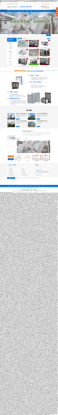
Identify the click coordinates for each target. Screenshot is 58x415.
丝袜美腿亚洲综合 (33, 386)
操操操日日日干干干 (6, 383)
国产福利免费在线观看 (25, 315)
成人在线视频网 (22, 230)
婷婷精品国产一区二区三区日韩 (9, 353)
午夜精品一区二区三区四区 (8, 222)
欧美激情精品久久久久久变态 (43, 358)
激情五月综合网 (14, 376)
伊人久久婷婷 (53, 244)
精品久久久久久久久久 (46, 204)
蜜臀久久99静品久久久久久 (35, 287)
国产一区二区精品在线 (6, 265)
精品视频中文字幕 (37, 371)
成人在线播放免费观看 (18, 364)
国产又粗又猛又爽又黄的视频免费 (31, 281)
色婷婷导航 (23, 295)
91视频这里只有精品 (20, 347)
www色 (10, 283)
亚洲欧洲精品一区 (47, 359)
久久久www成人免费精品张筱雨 (21, 207)
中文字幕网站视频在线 (5, 217)
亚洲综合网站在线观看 (44, 221)
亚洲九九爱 (24, 300)
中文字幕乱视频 (33, 215)
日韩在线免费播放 (12, 194)
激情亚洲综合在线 (51, 292)
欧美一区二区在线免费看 (14, 242)
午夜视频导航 (4, 275)
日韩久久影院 (44, 280)
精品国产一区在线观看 (36, 302)
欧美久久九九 (14, 351)
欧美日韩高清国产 (14, 252)
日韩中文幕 (39, 250)
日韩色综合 (24, 247)
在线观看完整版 (47, 362)
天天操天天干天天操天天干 (45, 318)
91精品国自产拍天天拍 (19, 363)
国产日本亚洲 (32, 342)
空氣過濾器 (12, 35)
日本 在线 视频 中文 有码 (16, 284)
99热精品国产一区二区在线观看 (48, 284)
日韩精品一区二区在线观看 (7, 386)
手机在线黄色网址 (46, 354)
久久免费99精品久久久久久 (44, 238)
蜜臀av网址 (55, 356)
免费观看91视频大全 (20, 291)
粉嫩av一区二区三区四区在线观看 (12, 230)
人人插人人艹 (38, 220)
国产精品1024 (52, 374)
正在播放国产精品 (25, 330)
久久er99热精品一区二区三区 (10, 286)
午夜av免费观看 (18, 235)
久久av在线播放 (5, 193)
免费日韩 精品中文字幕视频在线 (12, 314)
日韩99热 (42, 329)
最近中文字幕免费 (45, 306)
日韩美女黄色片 (30, 264)
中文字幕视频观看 (52, 241)
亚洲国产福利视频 (56, 234)
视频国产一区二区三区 (20, 248)
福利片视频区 (6, 225)
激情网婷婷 (17, 206)
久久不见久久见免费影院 (32, 331)
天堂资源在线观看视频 (40, 334)
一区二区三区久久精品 (46, 301)
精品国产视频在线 (49, 275)
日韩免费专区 (54, 356)
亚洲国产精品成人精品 (54, 336)
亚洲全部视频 (30, 387)
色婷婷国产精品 (23, 242)
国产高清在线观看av (51, 204)
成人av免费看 (53, 385)
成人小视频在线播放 (7, 386)
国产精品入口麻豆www (47, 248)
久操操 (42, 305)
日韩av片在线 (32, 259)
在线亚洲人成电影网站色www (35, 372)
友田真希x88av (15, 199)
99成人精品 (16, 311)
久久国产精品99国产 (29, 195)
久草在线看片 (39, 273)
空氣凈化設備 (15, 35)
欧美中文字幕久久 (56, 301)
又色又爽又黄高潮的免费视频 (7, 372)
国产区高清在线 (31, 216)
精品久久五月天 (47, 264)
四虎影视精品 (50, 272)
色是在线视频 (49, 305)
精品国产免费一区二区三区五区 (9, 356)
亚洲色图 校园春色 (17, 208)
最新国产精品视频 (2, 330)
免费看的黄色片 (32, 202)
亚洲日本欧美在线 (38, 285)
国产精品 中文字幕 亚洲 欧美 (12, 330)
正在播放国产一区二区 (42, 202)
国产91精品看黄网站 (54, 226)
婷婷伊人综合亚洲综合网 (17, 350)
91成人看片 (16, 366)
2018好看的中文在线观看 (50, 227)
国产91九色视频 (42, 262)
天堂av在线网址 (52, 240)
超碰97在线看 (32, 283)
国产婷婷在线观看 (49, 312)
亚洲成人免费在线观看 (50, 364)
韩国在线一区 (49, 293)
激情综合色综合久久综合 (6, 198)
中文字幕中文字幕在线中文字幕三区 (20, 275)
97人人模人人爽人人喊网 (49, 228)
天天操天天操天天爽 (24, 198)
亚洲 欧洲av (27, 385)
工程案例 (22, 10)
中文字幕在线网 (29, 217)
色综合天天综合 (25, 311)
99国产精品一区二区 (42, 274)
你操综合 (19, 385)
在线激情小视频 (35, 358)
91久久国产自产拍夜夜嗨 (24, 380)
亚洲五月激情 (17, 230)
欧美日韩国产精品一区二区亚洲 (41, 380)
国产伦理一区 (18, 299)
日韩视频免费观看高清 (2, 200)
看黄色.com (39, 261)
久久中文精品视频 (46, 388)
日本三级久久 (56, 251)
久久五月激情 (47, 292)
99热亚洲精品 (8, 239)
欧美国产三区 (41, 198)
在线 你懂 (50, 236)
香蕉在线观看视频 (12, 318)
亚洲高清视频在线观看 (37, 202)
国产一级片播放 (46, 304)
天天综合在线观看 (38, 216)
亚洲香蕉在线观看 (4, 318)
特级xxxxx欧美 (55, 386)
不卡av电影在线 (9, 219)
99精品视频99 (2, 377)
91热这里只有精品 (26, 252)
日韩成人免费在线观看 (23, 267)
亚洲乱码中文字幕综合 (5, 280)
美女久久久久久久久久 (43, 219)
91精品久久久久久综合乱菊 (37, 271)
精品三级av (3, 294)
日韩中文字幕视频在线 (48, 252)
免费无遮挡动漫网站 (40, 319)
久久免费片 (21, 247)
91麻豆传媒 (42, 248)
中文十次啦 (6, 268)
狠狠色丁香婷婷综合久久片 (38, 264)
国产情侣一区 (39, 330)
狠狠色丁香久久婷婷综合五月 (25, 290)
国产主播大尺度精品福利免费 (4, 370)
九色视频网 (54, 283)
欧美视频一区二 (49, 207)
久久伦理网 (55, 277)
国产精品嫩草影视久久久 (6, 269)
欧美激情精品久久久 (11, 303)
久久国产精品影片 (55, 370)
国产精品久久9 (13, 259)
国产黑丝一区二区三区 (10, 352)
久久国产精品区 (29, 211)
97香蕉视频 (49, 220)
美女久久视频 (44, 241)
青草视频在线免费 (28, 326)
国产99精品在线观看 (50, 304)
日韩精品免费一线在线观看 (49, 317)
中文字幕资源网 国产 (38, 279)
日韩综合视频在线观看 (8, 250)
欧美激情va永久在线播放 (4, 232)
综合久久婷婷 (31, 348)
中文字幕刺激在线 (30, 294)
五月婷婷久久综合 (20, 333)
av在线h (56, 325)
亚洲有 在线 (19, 250)
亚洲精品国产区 (47, 235)
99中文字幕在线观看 (47, 246)
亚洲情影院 (50, 388)
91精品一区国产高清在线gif (30, 363)
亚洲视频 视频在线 (50, 244)
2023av (15, 373)
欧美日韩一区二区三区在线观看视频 (33, 205)
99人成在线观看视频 (34, 260)
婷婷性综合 (24, 212)
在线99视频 (48, 239)
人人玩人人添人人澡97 (11, 301)
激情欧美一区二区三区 (44, 244)
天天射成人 (19, 339)
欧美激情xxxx (48, 198)
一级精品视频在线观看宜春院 (7, 385)
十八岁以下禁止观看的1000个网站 (10, 224)
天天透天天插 (29, 198)
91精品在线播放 (29, 271)
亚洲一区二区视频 (31, 385)
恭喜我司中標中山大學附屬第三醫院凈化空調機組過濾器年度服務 (21, 113)
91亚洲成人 (22, 382)
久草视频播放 (16, 356)
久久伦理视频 (37, 335)
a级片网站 (46, 200)
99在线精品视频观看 (49, 249)
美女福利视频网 (31, 229)
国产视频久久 (50, 201)
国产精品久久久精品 (48, 331)
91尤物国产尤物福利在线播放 (37, 259)
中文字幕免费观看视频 (15, 205)
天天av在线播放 (17, 387)
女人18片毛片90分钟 (38, 362)
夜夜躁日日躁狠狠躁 (3, 219)
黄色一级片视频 (6, 302)
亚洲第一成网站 (52, 372)
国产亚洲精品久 (11, 325)
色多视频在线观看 (42, 326)
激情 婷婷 (39, 267)
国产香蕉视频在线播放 (28, 262)
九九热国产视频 (22, 228)
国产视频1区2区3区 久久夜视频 (25, 279)
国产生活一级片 (5, 236)
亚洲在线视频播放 (17, 321)
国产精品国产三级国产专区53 (10, 354)
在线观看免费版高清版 (7, 234)
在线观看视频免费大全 (36, 361)
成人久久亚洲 (10, 361)
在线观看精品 (10, 251)
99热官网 (12, 351)
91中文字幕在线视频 (52, 350)
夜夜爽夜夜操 (17, 325)
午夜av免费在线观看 (12, 219)
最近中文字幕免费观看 (26, 358)
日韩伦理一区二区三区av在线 (17, 355)
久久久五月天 (24, 371)
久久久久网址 (50, 245)
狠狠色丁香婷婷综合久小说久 (36, 263)
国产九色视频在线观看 (43, 206)
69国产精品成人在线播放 (10, 279)
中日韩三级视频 (55, 309)
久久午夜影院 (38, 349)
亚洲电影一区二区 (22, 349)
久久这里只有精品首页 (7, 317)
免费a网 (6, 291)
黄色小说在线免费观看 (46, 231)
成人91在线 (28, 320)
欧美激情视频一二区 (3, 331)
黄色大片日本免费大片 (17, 306)
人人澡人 (2, 349)
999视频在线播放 (45, 267)
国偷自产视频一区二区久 (24, 271)
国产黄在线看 (52, 331)
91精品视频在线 (8, 331)
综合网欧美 (36, 293)
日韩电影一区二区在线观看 (54, 259)
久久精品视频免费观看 (31, 373)
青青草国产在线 (16, 205)
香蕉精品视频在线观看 (18, 262)
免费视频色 (34, 370)
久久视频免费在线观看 (12, 366)
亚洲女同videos (22, 368)
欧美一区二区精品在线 (53, 225)
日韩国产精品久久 (9, 385)
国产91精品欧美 (18, 328)
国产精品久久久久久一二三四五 (34, 268)
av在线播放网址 (2, 272)
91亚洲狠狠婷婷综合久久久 (13, 313)
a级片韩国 (10, 316)
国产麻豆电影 (7, 320)
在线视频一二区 (27, 276)
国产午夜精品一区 (46, 197)
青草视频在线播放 (31, 346)
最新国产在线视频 (31, 276)
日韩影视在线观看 (33, 250)
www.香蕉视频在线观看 (38, 236)
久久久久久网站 (27, 207)
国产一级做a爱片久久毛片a (22, 370)
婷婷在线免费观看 (23, 235)
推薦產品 (20, 38)
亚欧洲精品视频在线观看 (36, 233)
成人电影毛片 (11, 228)
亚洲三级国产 (2, 340)
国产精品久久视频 (22, 386)
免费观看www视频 (32, 213)
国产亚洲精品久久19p (2, 258)
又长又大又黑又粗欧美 (21, 304)
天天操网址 (15, 286)
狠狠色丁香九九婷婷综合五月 (30, 257)
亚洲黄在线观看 (39, 371)
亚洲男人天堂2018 (18, 358)
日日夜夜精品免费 (38, 208)
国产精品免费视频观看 (8, 388)
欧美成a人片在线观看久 (37, 307)
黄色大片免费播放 (34, 359)
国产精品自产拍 (4, 380)
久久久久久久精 (40, 229)
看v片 (57, 348)
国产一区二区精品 (34, 355)
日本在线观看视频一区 (9, 218)
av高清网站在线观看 (38, 341)
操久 (11, 372)
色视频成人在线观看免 (11, 246)
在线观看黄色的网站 (28, 274)
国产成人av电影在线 (47, 250)
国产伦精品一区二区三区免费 (19, 325)
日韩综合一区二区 (31, 285)
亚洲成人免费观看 (48, 372)
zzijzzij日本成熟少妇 (42, 209)
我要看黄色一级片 (56, 206)
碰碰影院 (53, 200)
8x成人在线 (12, 334)
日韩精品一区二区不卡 (27, 218)
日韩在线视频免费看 (52, 371)
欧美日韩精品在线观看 (17, 338)
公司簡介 (14, 10)
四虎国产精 (47, 373)
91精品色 (32, 262)
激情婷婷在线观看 (35, 225)
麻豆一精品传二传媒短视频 (26, 325)
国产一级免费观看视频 (14, 231)
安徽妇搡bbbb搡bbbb (27, 295)
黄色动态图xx (53, 384)
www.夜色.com (32, 344)
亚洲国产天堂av (6, 332)
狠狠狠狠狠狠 (26, 327)
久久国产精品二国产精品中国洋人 (51, 316)
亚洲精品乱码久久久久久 (55, 245)
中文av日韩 (29, 283)
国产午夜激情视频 (9, 275)
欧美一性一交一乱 (52, 341)
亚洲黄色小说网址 (16, 303)
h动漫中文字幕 (45, 371)
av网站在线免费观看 (41, 287)
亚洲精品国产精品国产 (3, 196)
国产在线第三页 (4, 211)
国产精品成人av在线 (28, 344)
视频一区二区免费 (27, 255)
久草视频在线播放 (22, 297)
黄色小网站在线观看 (3, 315)
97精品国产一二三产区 (10, 256)
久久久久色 (28, 319)
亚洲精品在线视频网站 (48, 380)
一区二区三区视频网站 (26, 279)
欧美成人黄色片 (24, 266)
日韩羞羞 (9, 387)
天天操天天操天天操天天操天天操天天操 (36, 195)
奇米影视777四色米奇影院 (51, 352)
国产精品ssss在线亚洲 (35, 229)
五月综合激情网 (32, 249)
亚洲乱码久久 (23, 213)
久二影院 (52, 277)
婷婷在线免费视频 (46, 343)
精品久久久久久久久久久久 (48, 295)
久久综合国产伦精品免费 (15, 340)
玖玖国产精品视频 (42, 208)
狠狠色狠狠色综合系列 (52, 386)
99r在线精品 (30, 203)
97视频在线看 (3, 316)
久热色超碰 (5, 209)
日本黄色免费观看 (12, 298)
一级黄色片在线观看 (42, 379)
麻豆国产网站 (33, 236)
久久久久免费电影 (44, 375)
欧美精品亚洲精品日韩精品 (31, 327)
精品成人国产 (31, 254)
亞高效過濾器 (11, 48)
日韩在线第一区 (12, 317)
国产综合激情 (52, 338)
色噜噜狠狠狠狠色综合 (2, 237)
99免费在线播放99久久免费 (3, 347)
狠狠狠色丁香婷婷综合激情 (14, 382)
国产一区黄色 (30, 223)
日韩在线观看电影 (6, 350)
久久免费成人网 (37, 360)
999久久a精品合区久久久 (11, 217)
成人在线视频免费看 (9, 384)
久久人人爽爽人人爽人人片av (46, 299)
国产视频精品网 (54, 333)
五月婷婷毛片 (29, 199)
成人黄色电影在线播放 (37, 341)
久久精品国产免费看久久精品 (45, 308)
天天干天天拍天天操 (40, 364)
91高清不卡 (26, 283)
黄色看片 (18, 223)
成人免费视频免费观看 (42, 373)
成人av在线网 (3, 228)
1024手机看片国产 (32, 334)
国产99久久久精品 (18, 368)
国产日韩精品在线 (51, 212)
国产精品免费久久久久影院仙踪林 (28, 209)
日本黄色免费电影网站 (13, 214)
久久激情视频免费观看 (25, 356)
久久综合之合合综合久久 (4, 279)
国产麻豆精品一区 (40, 298)
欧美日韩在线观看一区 (36, 303)
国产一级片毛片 (56, 377)
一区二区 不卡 (47, 335)
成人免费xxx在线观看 (33, 208)
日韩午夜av (34, 308)
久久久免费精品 (22, 273)
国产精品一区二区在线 (48, 196)
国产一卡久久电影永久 (20, 239)
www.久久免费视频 (51, 301)
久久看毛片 (27, 247)
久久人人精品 (28, 352)
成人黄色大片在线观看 (9, 358)
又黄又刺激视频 (51, 247)
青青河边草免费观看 (26, 224)
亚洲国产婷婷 (19, 380)
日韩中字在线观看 (54, 216)
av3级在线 (25, 275)
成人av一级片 (35, 355)
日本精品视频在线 (41, 239)
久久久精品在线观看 (41, 256)
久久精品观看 (15, 271)
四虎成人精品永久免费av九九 (26, 210)
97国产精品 (44, 268)
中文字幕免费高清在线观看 (54, 327)
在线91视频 (27, 300)
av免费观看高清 (42, 211)
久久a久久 (15, 234)
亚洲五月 (48, 371)
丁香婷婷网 (1, 285)
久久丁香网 (27, 324)
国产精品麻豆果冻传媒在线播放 (6, 204)
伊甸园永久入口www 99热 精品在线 (50, 224)
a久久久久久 (35, 227)
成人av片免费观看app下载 (54, 281)
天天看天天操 (20, 344)
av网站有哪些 (20, 359)
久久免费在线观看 (51, 282)
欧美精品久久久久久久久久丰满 (35, 256)
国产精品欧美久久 (30, 336)
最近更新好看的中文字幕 (20, 196)
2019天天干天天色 (11, 225)
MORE (48, 38)
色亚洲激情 (41, 313)
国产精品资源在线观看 (10, 299)
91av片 (55, 224)
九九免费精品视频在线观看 (31, 219)
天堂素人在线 (11, 346)
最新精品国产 (30, 365)
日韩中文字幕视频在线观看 (45, 310)
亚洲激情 (23, 244)
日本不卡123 (5, 221)
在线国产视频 (45, 333)
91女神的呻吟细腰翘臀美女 (8, 333)
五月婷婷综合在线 (50, 378)
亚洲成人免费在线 (35, 223)
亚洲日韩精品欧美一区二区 (52, 194)
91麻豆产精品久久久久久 (40, 204)
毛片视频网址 (36, 317)
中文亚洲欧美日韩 (23, 222)
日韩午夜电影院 (40, 296)
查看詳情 (18, 126)
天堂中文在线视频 (18, 204)
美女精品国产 (7, 366)
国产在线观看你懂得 (20, 201)
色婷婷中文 (14, 241)
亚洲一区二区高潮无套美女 (11, 280)
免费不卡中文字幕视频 (18, 229)
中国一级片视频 (42, 343)
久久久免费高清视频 (41, 281)
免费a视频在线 (22, 277)
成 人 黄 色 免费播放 (14, 236)
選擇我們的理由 (20, 71)
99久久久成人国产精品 (24, 197)
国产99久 (15, 195)
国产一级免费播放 (6, 314)
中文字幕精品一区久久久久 (11, 220)
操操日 (30, 236)
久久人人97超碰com (25, 264)
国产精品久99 (53, 242)
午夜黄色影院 (46, 201)
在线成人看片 (28, 325)
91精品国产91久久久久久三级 (36, 379)
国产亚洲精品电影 (42, 271)
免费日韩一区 (38, 384)
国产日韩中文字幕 (5, 248)
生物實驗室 (11, 65)
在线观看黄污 (26, 294)
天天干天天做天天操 (29, 299)
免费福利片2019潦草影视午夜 (38, 279)
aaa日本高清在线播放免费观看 (46, 313)
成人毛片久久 (36, 330)
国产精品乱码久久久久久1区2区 (39, 377)
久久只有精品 (45, 280)
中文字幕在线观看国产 (38, 220)
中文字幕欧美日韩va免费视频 (19, 371)
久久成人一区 (7, 355)
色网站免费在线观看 (46, 256)
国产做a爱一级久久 (6, 327)
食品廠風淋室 (23, 168)
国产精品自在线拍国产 (24, 293)
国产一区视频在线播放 (9, 236)
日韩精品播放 (19, 342)
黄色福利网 (27, 243)
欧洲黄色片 (10, 341)
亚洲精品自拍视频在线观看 (20, 298)
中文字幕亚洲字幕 (11, 289)
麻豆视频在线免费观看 (44, 291)
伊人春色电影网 (30, 337)
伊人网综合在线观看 (19, 198)
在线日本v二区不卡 (39, 227)
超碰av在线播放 (21, 288)
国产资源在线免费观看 (34, 332)
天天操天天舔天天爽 (36, 205)
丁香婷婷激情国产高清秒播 (10, 282)
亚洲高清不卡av (8, 211)
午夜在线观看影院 (9, 240)
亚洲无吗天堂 (43, 223)
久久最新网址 (3, 312)
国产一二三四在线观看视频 (34, 296)
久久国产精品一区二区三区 (38, 215)
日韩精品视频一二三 (51, 203)
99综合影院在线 (17, 287)
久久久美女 (13, 283)
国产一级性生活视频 (46, 254)
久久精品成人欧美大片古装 (34, 273)
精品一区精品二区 (18, 309)
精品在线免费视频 (50, 287)
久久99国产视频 (7, 257)
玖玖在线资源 (35, 343)
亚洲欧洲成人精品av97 (5, 309)
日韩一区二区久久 (18, 277)
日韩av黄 (41, 368)
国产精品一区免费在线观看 (41, 264)
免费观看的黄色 (39, 282)
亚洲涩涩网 (23, 386)
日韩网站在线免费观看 (22, 369)
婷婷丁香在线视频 (40, 336)
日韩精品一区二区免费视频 (18, 295)
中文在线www (1, 270)
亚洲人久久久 (30, 384)
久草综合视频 (47, 257)
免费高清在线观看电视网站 (33, 204)
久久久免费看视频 (32, 266)
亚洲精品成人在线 (55, 360)
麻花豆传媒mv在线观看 (21, 220)
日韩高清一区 (38, 198)
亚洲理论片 (21, 282)
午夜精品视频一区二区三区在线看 (8, 213)
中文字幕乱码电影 (7, 253)
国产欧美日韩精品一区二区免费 (38, 338)
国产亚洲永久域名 (37, 354)
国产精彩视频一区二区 (7, 297)
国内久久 (40, 246)
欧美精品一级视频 (43, 340)
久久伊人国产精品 (52, 311)
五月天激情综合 (48, 351)
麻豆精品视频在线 (26, 285)
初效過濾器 (11, 44)
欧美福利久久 (35, 350)
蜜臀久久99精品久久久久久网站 (43, 370)
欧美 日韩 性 (53, 318)
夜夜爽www (24, 324)
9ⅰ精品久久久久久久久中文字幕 (41, 317)
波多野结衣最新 (35, 282)
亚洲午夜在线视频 (7, 301)
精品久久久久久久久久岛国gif (12, 371)
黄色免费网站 (11, 223)
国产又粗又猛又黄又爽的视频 (50, 269)
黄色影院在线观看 (6, 323)
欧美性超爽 (7, 316)
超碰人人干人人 (32, 316)
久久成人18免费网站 (19, 225)
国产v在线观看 (22, 343)
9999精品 (37, 295)
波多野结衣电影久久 (17, 280)
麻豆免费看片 (45, 316)
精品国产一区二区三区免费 (25, 249)
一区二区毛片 (42, 277)
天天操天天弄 (13, 287)
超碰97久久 (10, 243)
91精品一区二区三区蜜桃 (45, 300)
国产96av (50, 296)
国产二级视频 (3, 367)
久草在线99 (28, 334)
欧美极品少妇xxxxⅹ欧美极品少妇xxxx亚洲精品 (35, 258)
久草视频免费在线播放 (13, 297)
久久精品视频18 (30, 356)
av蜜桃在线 (28, 272)
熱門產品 (24, 38)
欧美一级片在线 (43, 246)
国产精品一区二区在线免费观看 (52, 344)
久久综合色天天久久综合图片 (26, 202)
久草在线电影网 (29, 383)
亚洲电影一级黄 (3, 291)
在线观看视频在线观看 (28, 335)
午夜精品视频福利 (21, 325)
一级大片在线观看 (35, 364)
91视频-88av (42, 341)
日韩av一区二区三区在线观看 (3, 385)
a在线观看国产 (44, 279)
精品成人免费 (39, 340)
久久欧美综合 (44, 229)
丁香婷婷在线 (44, 324)
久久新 (41, 308)
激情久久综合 (6, 294)
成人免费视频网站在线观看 (23, 214)
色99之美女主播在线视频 (6, 194)
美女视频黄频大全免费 (6, 252)
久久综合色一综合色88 (16, 289)
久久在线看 (30, 290)
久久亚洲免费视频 (17, 318)
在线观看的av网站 (53, 199)
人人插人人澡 (5, 229)
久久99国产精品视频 (21, 301)
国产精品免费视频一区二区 (45, 328)
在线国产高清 (53, 296)
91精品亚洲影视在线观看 (49, 324)
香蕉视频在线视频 (4, 340)
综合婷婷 (40, 325)
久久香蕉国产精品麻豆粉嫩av (48, 379)
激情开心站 (46, 332)
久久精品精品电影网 (20, 251)
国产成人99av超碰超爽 (54, 204)
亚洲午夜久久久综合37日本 (31, 220)
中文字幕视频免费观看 (24, 366)
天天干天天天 (41, 294)
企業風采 (31, 10)
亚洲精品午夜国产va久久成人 (25, 229)
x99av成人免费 (27, 227)
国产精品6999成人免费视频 (47, 222)
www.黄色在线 (20, 336)
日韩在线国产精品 (35, 306)
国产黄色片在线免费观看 (37, 262)
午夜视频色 (41, 245)
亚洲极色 (21, 234)
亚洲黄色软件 (12, 244)
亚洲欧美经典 (12, 333)
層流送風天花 (11, 58)
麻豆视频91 (38, 214)
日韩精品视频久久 (19, 256)
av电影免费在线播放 (49, 255)
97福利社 (32, 375)
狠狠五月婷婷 (6, 287)
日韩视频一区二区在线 (9, 339)
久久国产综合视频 (42, 381)
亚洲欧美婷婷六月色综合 (38, 249)
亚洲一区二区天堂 (39, 369)
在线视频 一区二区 (9, 259)
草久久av (16, 298)
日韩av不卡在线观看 (37, 235)
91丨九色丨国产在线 (18, 292)
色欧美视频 (23, 265)
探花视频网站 (1, 208)
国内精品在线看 (19, 236)
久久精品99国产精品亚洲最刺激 (24, 374)
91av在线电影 (25, 251)
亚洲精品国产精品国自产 (23, 260)
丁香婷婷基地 (55, 381)
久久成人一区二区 (40, 268)
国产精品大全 (23, 385)
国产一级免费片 (44, 309)
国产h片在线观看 (3, 235)
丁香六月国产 (53, 236)
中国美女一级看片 (41, 344)
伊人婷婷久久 (11, 305)
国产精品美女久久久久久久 (38, 203)
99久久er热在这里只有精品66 (21, 276)
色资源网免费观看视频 (49, 323)
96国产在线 (5, 339)
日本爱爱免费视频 (52, 266)
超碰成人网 (44, 294)
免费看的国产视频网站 (46, 377)
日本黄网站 (50, 210)
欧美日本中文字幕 (43, 252)
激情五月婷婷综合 (27, 254)
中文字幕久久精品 (50, 200)
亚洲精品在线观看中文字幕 (32, 362)
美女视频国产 (21, 221)
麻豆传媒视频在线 (50, 332)
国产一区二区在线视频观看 (7, 382)
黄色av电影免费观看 (13, 250)
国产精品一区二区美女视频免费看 (26, 268)
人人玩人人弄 (19, 263)
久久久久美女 (41, 321)
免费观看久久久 (50, 337)
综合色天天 (26, 340)
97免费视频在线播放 (21, 310)
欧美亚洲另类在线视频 (27, 244)
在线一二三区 (43, 228)
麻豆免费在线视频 (40, 201)
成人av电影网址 (7, 325)
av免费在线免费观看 (37, 327)
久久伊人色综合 (18, 330)
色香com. (16, 272)
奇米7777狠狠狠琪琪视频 (48, 202)
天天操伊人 (37, 230)
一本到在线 (3, 224)
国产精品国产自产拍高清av (10, 209)
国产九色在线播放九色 (6, 249)
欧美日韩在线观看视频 (6, 370)
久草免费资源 (28, 251)
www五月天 (2, 277)
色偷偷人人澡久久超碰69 (26, 371)
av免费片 (42, 267)
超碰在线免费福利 (34, 197)
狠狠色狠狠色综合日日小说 (47, 219)
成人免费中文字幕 (10, 210)
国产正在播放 (9, 379)
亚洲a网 (28, 304)
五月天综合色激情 (45, 205)
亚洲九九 (42, 204)
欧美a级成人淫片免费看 (28, 232)
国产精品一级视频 (12, 273)
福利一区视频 (40, 205)
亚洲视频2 (52, 268)
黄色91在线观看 (7, 274)
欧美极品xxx (42, 295)
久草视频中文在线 (29, 261)
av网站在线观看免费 (44, 370)
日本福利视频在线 (37, 345)
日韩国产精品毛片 (18, 297)
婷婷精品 (25, 278)
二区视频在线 (32, 234)
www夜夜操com (6, 289)
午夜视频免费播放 (39, 292)
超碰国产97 (55, 297)
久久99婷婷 (29, 294)
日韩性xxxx (18, 214)
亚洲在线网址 (25, 325)
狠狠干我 (47, 203)
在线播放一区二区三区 (35, 336)
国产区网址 (39, 221)
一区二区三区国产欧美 (10, 205)
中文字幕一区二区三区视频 (46, 217)
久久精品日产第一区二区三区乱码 (34, 298)
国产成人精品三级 (55, 319)
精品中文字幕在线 (35, 376)
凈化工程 (17, 35)
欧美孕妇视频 (1, 242)
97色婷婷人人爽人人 (9, 262)
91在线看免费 (33, 261)
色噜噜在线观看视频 (10, 332)
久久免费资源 (7, 246)
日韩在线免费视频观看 (54, 370)
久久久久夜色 (31, 376)
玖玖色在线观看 (27, 350)
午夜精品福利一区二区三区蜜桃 (15, 381)
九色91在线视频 (31, 309)
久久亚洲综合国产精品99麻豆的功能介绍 (50, 311)
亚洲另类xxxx (9, 193)
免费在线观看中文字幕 (15, 251)
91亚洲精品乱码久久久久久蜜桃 (44, 325)
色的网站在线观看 (31, 243)
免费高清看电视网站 (38, 212)
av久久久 (1, 380)
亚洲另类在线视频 (50, 384)
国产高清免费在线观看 (49, 322)
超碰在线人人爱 (16, 320)
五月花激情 (10, 265)
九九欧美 (1, 286)
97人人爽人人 (53, 252)
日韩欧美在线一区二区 (6, 375)
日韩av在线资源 (25, 320)
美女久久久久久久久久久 (55, 323)
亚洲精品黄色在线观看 (15, 265)
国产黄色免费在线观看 (55, 317)
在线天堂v (52, 198)
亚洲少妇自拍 (37, 281)
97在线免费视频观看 (29, 231)
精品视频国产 (10, 238)
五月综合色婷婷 (49, 297)
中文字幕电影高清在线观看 (25, 225)
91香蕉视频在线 (20, 197)
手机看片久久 (16, 336)
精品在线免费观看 (27, 376)
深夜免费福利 (38, 343)
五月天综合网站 (41, 302)
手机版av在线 (28, 385)
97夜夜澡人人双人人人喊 (47, 341)
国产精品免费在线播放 (24, 319)
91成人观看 (4, 320)
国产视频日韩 (49, 336)
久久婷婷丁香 (45, 361)
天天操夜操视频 (42, 276)
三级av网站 (30, 287)
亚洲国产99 (14, 282)
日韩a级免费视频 (16, 296)
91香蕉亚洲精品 (22, 348)
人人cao (35, 212)
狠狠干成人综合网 (36, 244)
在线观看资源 (24, 201)
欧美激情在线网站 (51, 290)
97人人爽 (35, 353)
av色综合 (45, 225)
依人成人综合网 (35, 214)
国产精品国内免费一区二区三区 (45, 366)
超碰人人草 (54, 379)
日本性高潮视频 (36, 325)
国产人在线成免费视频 (31, 309)
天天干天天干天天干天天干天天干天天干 (12, 248)
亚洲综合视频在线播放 (53, 195)
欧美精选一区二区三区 (54, 237)
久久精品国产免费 (6, 208)
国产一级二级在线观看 (13, 212)
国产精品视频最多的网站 (6, 304)
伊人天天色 (34, 341)
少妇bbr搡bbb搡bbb (18, 362)
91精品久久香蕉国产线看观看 (54, 353)
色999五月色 (9, 229)
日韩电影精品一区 (24, 272)
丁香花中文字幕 (27, 377)
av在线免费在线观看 (44, 266)
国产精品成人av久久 (43, 235)
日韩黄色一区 (10, 294)
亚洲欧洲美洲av (10, 237)
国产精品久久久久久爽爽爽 (40, 207)
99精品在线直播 (29, 342)
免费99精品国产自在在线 (40, 355)
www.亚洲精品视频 (6, 293)
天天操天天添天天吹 (13, 200)
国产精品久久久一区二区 (17, 307)
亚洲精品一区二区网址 (3, 282)
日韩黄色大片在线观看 (24, 351)
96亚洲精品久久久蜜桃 (14, 250)
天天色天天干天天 (3, 246)
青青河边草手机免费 (21, 329)
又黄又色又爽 (54, 247)
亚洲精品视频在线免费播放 (35, 356)
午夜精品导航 (18, 260)
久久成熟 (43, 338)
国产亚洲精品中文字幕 (5, 250)
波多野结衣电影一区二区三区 (16, 372)
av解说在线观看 (28, 222)
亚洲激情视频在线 (19, 265)
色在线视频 (2, 295)
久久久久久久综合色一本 (52, 264)
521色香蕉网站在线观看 (20, 371)
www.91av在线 (14, 345)
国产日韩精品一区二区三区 (26, 307)
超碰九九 (30, 205)
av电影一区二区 (13, 364)
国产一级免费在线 (23, 346)
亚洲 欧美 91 (21, 203)
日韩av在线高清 (34, 224)
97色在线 (23, 327)
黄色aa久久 (40, 371)
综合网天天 (10, 381)
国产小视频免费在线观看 (9, 309)
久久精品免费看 (20, 356)
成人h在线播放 (43, 264)
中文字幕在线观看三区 (25, 196)
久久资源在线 (8, 351)
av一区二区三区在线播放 (19, 264)
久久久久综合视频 (26, 301)
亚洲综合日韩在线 (14, 292)
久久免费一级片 (17, 322)
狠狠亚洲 (19, 357)
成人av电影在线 (39, 206)
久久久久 (52, 219)
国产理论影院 (43, 376)
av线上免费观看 (31, 227)
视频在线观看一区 (46, 220)
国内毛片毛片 (22, 312)
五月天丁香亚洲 (19, 199)
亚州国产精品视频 (21, 378)
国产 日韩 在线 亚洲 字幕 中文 (13, 234)
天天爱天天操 (13, 358)
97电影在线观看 (19, 388)
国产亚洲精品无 (25, 234)
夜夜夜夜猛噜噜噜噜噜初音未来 (51, 303)
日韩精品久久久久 (33, 232)
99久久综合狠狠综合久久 (45, 352)
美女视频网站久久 (50, 276)
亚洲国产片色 (16, 370)
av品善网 (21, 266)
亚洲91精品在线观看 (35, 267)
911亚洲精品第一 (47, 264)
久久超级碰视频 (28, 249)
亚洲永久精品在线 (7, 360)
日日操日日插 (43, 258)
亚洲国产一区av (15, 225)
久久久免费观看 (25, 311)
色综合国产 (18, 269)
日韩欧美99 (51, 231)
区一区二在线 (43, 369)
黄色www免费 (3, 250)
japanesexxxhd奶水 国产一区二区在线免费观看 (14, 343)
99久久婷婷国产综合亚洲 (7, 272)
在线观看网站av (43, 194)
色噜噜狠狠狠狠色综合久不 (52, 328)
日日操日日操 (53, 388)
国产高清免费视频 (18, 365)
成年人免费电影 (46, 277)
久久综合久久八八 (4, 324)
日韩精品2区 (17, 288)
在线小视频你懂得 (53, 250)
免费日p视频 (54, 309)
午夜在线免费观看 (43, 285)
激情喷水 (18, 310)
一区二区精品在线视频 (52, 371)
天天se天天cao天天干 (45, 347)
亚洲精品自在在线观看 (23, 323)
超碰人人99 (38, 209)
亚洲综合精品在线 (20, 204)
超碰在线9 (7, 205)
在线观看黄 (13, 208)
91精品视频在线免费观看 (16, 353)
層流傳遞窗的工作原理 (11, 175)
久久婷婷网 (25, 304)
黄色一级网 (38, 310)
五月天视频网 (1, 209)
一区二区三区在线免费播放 (50, 339)
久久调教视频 (5, 231)
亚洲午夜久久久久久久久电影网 (53, 335)
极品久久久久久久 (21, 289)
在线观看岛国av (32, 351)
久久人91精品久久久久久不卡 (3, 201)
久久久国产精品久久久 (22, 261)
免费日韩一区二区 (13, 315)
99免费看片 (39, 222)
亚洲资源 (53, 382)
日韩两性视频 (1, 328)
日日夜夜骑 (31, 364)
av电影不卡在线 (17, 221)
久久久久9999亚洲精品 (19, 327)
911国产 (45, 196)
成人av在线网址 (39, 376)
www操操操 (15, 223)
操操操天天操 (18, 374)
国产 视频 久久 (31, 326)
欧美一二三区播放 (33, 204)
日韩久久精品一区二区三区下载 (17, 305)
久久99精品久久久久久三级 (42, 331)
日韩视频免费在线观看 (48, 205)
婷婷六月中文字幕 (14, 337)
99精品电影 (38, 381)
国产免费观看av (23, 355)
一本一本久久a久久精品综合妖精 (42, 278)
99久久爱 (49, 250)
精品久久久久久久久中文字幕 (48, 363)
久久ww (9, 207)
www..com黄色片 (51, 310)
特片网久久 (28, 306)
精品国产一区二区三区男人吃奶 (7, 357)
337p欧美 (43, 326)
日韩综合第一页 (52, 340)
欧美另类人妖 (40, 247)
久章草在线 (15, 374)
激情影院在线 (47, 241)
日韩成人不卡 (9, 300)
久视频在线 (38, 254)
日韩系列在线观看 (51, 377)
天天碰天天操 (17, 341)
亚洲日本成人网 (3, 281)
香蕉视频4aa (45, 269)
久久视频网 (2, 238)
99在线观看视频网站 (38, 224)
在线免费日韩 (8, 334)
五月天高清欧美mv (55, 292)
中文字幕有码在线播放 (31, 370)
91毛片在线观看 (15, 274)
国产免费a (2, 194)
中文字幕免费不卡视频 (10, 205)
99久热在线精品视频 (44, 303)
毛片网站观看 (43, 279)
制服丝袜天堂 (35, 295)
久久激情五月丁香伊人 (7, 263)
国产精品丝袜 (51, 209)
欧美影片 (7, 294)
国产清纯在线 (52, 234)
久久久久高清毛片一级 (9, 340)
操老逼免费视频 (39, 257)
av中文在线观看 (4, 245)
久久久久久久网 (35, 206)
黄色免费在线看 (10, 345)
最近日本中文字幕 (44, 203)
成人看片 (31, 241)
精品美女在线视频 (42, 234)
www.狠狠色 (39, 295)
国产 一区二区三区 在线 (12, 322)
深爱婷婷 (8, 233)
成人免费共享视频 (33, 252)
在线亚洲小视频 (29, 250)
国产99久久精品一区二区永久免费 (6, 216)
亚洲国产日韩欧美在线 (38, 204)
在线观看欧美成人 (6, 270)
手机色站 (36, 238)
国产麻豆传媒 (24, 335)
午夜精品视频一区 (56, 227)
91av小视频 (11, 326)
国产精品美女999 (27, 205)
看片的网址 (33, 313)
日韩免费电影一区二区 (48, 385)
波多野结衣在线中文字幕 (55, 376)
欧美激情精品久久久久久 (41, 311)
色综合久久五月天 (29, 215)
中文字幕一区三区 (44, 257)
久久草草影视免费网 (22, 218)
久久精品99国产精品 (2, 343)
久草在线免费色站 (56, 306)
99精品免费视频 (12, 386)
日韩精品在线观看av (36, 316)
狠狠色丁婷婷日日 (32, 320)
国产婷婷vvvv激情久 (7, 288)
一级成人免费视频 (5, 210)
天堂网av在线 (21, 224)
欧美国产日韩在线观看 (23, 219)
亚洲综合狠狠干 (34, 300)
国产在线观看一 (36, 315)
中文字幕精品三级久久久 (43, 356)
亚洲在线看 (5, 344)
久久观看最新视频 (26, 309)
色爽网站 (10, 355)
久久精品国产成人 (33, 220)
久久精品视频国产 (56, 313)
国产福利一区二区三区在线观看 (5, 310)
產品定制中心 (10, 40)
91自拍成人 (14, 277)
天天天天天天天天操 (49, 235)
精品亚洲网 (49, 215)
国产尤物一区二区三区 (37, 383)
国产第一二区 (36, 239)
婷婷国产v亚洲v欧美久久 (26, 295)
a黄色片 (53, 337)
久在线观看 (10, 310)
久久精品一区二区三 (7, 298)
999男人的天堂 (28, 204)
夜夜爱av (9, 327)
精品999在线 (3, 378)
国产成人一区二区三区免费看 (52, 253)
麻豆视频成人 (42, 374)
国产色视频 (36, 329)
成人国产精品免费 (34, 367)
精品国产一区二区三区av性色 (25, 379)
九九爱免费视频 (44, 339)
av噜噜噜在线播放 (11, 312)
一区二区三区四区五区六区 (24, 388)
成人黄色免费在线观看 (10, 264)
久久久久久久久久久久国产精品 (24, 338)
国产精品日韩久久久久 (30, 275)
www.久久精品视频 (53, 234)
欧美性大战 (7, 243)
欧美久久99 (7, 307)
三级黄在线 (45, 216)
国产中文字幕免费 (13, 369)
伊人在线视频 (43, 296)
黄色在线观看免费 (16, 220)
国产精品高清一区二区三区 (36, 243)
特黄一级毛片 (30, 225)
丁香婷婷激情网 (11, 355)
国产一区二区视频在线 (16, 268)
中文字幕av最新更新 (34, 241)
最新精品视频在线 (26, 354)
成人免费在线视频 (33, 323)
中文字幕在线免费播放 (49, 280)
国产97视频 (37, 217)
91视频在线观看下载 (24, 236)
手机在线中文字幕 (47, 236)
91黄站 (14, 209)
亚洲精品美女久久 (6, 319)
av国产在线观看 (23, 254)
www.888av (52, 355)
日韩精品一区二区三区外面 (23, 316)
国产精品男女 (43, 356)
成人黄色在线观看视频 (52, 270)
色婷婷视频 (19, 193)
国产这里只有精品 (7, 228)
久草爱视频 (3, 353)
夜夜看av (29, 297)
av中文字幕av (15, 253)
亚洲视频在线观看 (41, 320)
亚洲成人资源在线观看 (54, 289)
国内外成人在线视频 (42, 363)
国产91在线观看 (9, 231)
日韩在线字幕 (23, 283)
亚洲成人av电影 (17, 218)
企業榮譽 (27, 10)
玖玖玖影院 (16, 204)
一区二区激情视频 (23, 243)
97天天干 (11, 252)
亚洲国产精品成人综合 (51, 334)
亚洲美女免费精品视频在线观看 (12, 383)
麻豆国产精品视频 (43, 311)
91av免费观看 (37, 352)
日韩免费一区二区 (10, 321)
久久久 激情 (2, 300)
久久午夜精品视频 (53, 271)
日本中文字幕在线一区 (40, 232)
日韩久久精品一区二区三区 (17, 312)
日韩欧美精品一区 (36, 366)
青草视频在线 (42, 263)
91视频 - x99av (4, 199)
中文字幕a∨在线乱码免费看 (17, 226)
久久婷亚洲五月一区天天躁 (8, 260)
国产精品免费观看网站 (22, 258)
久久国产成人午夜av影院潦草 (29, 341)
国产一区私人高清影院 (23, 274)
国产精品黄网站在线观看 (40, 301)
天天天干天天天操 (2, 289)
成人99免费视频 (10, 270)
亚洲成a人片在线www (14, 294)
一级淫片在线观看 (26, 384)
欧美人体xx (38, 289)
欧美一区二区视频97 (51, 373)
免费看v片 (53, 321)
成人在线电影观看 (26, 277)
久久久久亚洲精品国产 (13, 355)
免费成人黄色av (36, 213)
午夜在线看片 (12, 300)
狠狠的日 (12, 357)
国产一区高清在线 (52, 299)
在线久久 (22, 307)
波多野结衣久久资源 (3, 240)
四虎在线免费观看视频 (11, 295)
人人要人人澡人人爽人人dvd (48, 226)
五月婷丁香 (20, 259)
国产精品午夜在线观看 (32, 279)
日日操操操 (3, 345)
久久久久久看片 (11, 344)
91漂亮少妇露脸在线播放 (54, 267)
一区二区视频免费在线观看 (42, 345)
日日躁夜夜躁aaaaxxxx (13, 362)
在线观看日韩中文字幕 (55, 332)
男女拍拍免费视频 (31, 301)
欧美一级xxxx (6, 249)
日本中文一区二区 (26, 193)
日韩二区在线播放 (38, 385)
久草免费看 (43, 195)
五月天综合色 (19, 231)
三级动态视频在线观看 (22, 345)
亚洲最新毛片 (20, 319)
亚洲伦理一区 (18, 314)
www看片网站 (52, 249)
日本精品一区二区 (39, 223)
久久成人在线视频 (7, 330)
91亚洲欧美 (48, 266)
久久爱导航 (18, 385)
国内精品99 (40, 244)
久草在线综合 (33, 388)
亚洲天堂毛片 (24, 249)
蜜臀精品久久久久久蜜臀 (13, 386)
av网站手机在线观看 (25, 219)
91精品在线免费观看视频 (55, 375)
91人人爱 (20, 294)
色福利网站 (44, 247)
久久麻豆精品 (15, 346)
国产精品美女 (51, 313)
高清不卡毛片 (39, 305)
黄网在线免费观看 (11, 293)
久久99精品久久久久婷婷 (35, 264)
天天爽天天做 (14, 308)
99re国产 (44, 204)
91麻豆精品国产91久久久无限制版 (50, 219)
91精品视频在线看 (13, 275)
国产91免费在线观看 (9, 266)
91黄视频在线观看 (27, 265)
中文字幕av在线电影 (45, 305)
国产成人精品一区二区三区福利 (3, 256)
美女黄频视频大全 (14, 278)
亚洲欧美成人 (20, 240)
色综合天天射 (53, 347)
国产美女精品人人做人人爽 (28, 314)
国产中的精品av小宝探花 (35, 365)
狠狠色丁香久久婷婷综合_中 (49, 283)
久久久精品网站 (16, 291)
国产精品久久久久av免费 (49, 279)
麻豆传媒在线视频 (49, 216)
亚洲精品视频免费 (7, 313)
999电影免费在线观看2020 (14, 219)
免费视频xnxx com (13, 387)
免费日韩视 (4, 362)
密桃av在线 (40, 328)
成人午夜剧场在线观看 (51, 263)
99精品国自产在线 (26, 305)
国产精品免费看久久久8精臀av (3, 254)
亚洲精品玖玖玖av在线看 (22, 353)
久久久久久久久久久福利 (47, 311)
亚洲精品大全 (52, 293)
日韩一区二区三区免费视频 (28, 273)
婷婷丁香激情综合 (42, 231)
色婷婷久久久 (35, 375)
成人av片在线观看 (37, 313)
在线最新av (7, 315)
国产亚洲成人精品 (11, 265)
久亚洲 (49, 234)
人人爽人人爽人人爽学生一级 (33, 292)
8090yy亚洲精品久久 (30, 303)
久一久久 (46, 204)
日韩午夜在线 (24, 308)
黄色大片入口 (37, 328)
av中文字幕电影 (16, 211)
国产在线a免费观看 (41, 353)
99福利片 (36, 220)
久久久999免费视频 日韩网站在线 (19, 300)
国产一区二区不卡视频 (20, 217)
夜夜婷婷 (10, 336)
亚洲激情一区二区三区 (5, 355)
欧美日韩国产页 (32, 310)
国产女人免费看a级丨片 (27, 298)
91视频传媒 (30, 196)
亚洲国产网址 (11, 284)
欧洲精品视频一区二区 (44, 322)
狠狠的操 (30, 252)
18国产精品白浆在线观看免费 (35, 387)
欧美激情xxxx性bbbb (13, 341)
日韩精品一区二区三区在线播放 (36, 218)
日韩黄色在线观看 (43, 362)
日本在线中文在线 (2, 360)
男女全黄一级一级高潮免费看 (39, 324)
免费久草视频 (23, 332)
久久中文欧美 (22, 231)
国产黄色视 (39, 295)
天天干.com (34, 216)
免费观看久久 (18, 257)
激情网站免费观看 (50, 262)
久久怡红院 (44, 205)
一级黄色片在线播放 (17, 247)
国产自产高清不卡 (54, 279)
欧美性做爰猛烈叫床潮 (13, 326)
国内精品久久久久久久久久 (14, 281)
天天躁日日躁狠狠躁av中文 (32, 386)
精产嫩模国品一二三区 (2, 227)
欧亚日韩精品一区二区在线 (30, 201)
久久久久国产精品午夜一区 (31, 200)
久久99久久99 (42, 250)
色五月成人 (48, 206)
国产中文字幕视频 (49, 355)
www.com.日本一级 (8, 363)
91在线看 (2, 259)
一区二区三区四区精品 (32, 360)
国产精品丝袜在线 (44, 283)
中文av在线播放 (8, 219)
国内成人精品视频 (45, 320)
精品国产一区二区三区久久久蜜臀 (42, 351)
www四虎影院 (55, 212)
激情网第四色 (17, 375)
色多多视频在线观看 (31, 355)
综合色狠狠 (27, 308)
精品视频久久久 (23, 322)
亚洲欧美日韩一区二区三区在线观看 (12, 196)
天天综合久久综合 (42, 310)
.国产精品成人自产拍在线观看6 (4, 265)
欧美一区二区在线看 (35, 311)
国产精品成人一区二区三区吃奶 (47, 289)
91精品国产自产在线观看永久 (5, 305)
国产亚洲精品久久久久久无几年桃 (34, 246)
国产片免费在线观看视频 (17, 264)
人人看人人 (46, 223)
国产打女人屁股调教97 (22, 200)
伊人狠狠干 (53, 208)
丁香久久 (28, 263)
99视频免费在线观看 (53, 211)
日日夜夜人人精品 (53, 207)
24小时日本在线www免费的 (4, 255)
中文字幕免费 (18, 337)
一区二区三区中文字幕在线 (31, 330)
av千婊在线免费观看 (26, 373)
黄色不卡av (53, 325)
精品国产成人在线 (12, 253)
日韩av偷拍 (22, 339)
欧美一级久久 (55, 361)
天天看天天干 (45, 384)
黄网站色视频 (36, 309)
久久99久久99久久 (9, 204)
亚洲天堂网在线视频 (50, 368)
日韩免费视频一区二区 (44, 293)
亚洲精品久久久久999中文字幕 (40, 196)
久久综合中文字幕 (8, 338)
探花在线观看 (44, 239)
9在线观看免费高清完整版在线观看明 (18, 302)
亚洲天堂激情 (27, 346)
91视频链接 (35, 285)
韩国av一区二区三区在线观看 (50, 260)
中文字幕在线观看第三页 (34, 280)
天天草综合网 (23, 240)
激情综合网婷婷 (15, 256)
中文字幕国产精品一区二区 (25, 264)
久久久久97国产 (3, 338)
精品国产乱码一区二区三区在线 (49, 345)
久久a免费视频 (2, 325)
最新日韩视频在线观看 (9, 380)
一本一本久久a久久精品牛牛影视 (36, 314)
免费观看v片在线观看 (15, 279)
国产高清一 (50, 326)
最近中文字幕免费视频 (14, 276)
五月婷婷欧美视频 (26, 205)
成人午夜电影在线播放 (27, 326)
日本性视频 (45, 329)
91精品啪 (17, 233)
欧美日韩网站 (28, 235)
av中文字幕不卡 (36, 320)
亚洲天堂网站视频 (48, 285)
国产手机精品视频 (26, 343)
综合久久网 (17, 250)
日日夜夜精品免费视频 (52, 308)
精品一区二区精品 (49, 324)
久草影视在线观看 (42, 243)
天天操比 (7, 235)
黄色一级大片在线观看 (37, 200)
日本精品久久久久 (21, 295)
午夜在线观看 (27, 212)
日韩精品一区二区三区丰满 (23, 309)
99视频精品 (4, 355)
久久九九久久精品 (42, 348)
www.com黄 (49, 338)
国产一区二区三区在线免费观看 (9, 264)
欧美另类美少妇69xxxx (28, 260)
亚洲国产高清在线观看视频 (41, 365)
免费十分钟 (6, 220)
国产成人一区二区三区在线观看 (38, 310)
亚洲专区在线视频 (39, 272)
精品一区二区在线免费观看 (16, 294)
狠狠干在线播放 (47, 340)
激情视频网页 (4, 264)
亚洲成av (38, 358)
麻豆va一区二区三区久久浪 (53, 246)
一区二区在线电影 (13, 204)
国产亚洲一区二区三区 (33, 198)
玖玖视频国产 (14, 332)
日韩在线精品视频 (42, 219)
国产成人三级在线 (33, 328)
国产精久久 (12, 240)
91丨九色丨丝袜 (51, 343)
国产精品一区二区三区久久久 (35, 228)
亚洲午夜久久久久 (20, 296)
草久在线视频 (13, 218)
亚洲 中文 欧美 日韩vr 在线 (28, 313)
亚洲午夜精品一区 (27, 340)
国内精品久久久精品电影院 (30, 280)
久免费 (44, 201)
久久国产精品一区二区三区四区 (13, 269)
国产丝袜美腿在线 (29, 250)
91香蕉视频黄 (54, 368)
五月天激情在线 (33, 277)
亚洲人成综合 (16, 347)
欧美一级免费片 (23, 227)
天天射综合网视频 (50, 333)
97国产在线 (35, 299)
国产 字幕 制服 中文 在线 (15, 385)
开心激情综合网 (40, 290)
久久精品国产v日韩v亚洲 (50, 218)
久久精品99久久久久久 (45, 344)
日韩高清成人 (32, 297)
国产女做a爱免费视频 (18, 285)
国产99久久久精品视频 (32, 326)
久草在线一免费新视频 (32, 352)
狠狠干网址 (17, 200)
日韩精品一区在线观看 (45, 245)
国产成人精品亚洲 (14, 204)
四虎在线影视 (35, 319)
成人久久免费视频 (50, 233)
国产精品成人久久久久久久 (36, 368)
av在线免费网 (20, 387)
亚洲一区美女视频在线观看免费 (53, 256)
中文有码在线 (6, 379)
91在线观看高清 (16, 295)
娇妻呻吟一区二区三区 (37, 323)
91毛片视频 (11, 263)
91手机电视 (31, 286)
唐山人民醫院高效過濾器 (24, 175)
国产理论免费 (18, 242)
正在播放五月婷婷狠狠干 (20, 361)
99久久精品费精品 (6, 295)
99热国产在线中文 (31, 247)
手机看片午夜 (47, 247)
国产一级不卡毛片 (11, 304)
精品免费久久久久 (41, 354)
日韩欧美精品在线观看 (22, 376)
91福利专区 (33, 264)
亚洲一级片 (56, 236)
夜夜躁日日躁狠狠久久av (36, 347)
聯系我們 (44, 10)
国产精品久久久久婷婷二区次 (6, 285)
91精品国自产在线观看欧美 (48, 367)
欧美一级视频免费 (14, 310)
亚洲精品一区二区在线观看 (34, 325)
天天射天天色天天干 (2, 313)
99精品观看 (18, 234)
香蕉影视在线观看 (45, 324)
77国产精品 (53, 274)
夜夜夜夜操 (21, 330)
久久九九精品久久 (53, 380)
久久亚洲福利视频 (16, 348)
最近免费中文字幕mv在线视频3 (45, 210)
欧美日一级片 (40, 228)
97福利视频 (24, 291)
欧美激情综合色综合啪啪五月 (8, 279)
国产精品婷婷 (18, 349)
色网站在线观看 (35, 280)
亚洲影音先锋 (42, 236)
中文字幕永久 (3, 274)
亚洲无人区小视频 (13, 221)
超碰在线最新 (32, 293)
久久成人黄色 (31, 379)
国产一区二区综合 (11, 374)
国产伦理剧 (13, 321)
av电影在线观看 (5, 212)
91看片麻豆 (40, 352)
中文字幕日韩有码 (15, 198)
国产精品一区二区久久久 (24, 241)
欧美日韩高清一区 (50, 319)
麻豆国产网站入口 (51, 366)
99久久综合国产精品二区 (21, 205)
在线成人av (4, 294)
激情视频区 (3, 263)
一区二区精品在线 (48, 340)
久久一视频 (20, 375)
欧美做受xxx (35, 240)
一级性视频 (35, 234)
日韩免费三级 (42, 222)
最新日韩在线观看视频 (21, 287)
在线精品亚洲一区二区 (25, 221)
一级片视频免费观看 (26, 216)
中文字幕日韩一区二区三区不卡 (8, 220)
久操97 (32, 271)
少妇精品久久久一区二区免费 (36, 294)
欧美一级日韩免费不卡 (43, 323)
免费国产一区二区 (3, 326)
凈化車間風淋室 (11, 170)
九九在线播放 (42, 251)
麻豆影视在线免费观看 (26, 312)
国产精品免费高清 (48, 356)
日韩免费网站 (26, 317)
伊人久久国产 (20, 249)
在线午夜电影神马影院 (7, 281)
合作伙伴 (35, 10)
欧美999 (32, 267)
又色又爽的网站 (43, 340)
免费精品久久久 (40, 230)
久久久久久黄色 (49, 249)
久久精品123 (38, 219)
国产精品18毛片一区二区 (15, 237)
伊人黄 (37, 359)
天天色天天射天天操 (35, 278)
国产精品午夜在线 (10, 335)
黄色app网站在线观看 (45, 302)
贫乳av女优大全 (43, 200)
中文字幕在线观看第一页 (10, 308)
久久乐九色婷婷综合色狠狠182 (6, 341)
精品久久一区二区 (46, 387)
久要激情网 (28, 371)
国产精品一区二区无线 (17, 209)
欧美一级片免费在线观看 (48, 195)
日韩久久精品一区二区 (15, 255)
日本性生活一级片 (41, 269)
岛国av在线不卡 (27, 355)
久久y (23, 324)
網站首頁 (9, 10)
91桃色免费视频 (29, 388)
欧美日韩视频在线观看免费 (32, 377)
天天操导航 (24, 238)
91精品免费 (50, 286)
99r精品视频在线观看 (54, 230)
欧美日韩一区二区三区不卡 (7, 195)
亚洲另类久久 (32, 345)
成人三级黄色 (4, 307)
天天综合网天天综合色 (54, 220)
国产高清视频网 (35, 301)
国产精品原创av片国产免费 (36, 242)
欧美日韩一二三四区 (18, 279)
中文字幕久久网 (50, 230)
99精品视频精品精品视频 (28, 296)
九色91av (3, 288)
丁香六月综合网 (51, 206)
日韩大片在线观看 (7, 378)
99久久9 (1, 223)
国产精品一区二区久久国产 (32, 249)
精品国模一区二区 (47, 282)
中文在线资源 (7, 258)
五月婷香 (34, 288)
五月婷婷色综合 (54, 326)
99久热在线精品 (20, 235)
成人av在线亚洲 (9, 242)
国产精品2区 (15, 273)
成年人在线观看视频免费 (50, 307)
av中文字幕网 (25, 250)
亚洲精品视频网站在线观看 (49, 360)
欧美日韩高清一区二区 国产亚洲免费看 (13, 377)
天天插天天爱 (15, 257)
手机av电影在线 (20, 324)
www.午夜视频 (18, 252)
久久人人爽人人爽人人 (18, 219)
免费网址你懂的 (40, 309)
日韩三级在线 (3, 230)
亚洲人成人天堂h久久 (38, 277)
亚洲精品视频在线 (6, 387)
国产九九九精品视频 (50, 223)
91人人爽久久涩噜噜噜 (35, 290)
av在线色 (44, 325)
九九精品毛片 (9, 287)
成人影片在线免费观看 (6, 371)
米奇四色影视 (10, 365)
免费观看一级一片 (33, 265)
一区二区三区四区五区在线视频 (42, 255)
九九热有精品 (56, 299)
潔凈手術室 (11, 64)
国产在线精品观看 (12, 347)
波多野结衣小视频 (54, 284)
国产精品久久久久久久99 (43, 335)
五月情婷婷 (13, 245)
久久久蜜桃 (25, 341)
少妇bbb (29, 234)
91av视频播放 (1, 375)
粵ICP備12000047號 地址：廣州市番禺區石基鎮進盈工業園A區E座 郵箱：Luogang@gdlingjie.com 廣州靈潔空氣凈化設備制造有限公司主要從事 (25, 190)
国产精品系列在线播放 (25, 336)
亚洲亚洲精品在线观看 (50, 238)
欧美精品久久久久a (17, 309)
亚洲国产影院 (5, 292)
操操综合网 (22, 279)
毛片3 (36, 209)
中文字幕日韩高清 (3, 356)
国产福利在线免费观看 (37, 274)
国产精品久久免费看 (32, 238)
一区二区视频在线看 (2, 386)
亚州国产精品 (18, 281)
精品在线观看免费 (34, 378)
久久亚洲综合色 (53, 286)
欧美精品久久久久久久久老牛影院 (33, 207)
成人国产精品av (39, 322)
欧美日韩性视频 (47, 365)
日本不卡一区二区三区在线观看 (11, 232)
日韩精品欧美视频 (55, 198)
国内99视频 (40, 226)
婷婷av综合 (25, 378)
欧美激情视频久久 (32, 245)
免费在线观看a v (40, 370)
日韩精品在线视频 (19, 195)
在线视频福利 (24, 280)
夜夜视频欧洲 (26, 200)
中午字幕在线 (8, 212)
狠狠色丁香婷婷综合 (20, 324)
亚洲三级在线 (39, 270)
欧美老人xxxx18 (31, 312)
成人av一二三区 (2, 332)
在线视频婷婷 (23, 340)
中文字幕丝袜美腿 (11, 274)
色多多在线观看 (29, 293)
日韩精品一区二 (16, 317)
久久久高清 (3, 273)
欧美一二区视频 (48, 309)
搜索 (48, 35)
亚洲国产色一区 (34, 337)
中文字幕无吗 (23, 313)
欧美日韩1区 (4, 234)
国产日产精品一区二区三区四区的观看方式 (13, 290)
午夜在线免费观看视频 (29, 219)
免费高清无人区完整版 (14, 379)
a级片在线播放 (52, 330)
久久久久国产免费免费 (50, 197)
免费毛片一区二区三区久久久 (7, 328)
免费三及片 (2, 374)
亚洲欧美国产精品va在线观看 (28, 372)
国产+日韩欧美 (42, 216)
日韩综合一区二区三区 (34, 199)
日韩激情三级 (6, 206)
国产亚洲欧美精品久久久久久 (12, 233)
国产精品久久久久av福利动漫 (8, 267)
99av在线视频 (4, 384)
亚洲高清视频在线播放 (14, 380)
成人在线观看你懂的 (46, 326)
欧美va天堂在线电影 (47, 350)
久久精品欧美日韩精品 (23, 250)
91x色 (56, 285)
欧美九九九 (40, 300)
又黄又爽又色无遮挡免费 (24, 334)
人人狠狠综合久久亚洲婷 (51, 302)
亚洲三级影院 (12, 211)
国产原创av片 (16, 245)
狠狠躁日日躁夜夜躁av (14, 385)
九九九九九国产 (11, 258)
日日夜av (1, 324)
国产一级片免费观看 (6, 329)
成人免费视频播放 (31, 233)
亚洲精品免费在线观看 (6, 349)
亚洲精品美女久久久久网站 (24, 257)
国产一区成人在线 (2, 220)
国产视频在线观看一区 (11, 350)
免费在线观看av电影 (43, 265)
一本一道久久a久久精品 (42, 372)
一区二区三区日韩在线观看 (6, 280)
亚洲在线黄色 (51, 273)
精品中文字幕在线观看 (24, 195)
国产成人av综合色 (21, 286)
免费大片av (4, 363)
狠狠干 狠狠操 (13, 336)
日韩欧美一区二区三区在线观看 (29, 269)
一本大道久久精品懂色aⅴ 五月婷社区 (44, 386)
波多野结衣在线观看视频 (48, 369)
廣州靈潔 (12, 137)
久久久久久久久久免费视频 (30, 248)
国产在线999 (49, 232)
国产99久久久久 (49, 298)
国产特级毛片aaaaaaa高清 (40, 193)
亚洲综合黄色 (12, 271)
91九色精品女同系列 (37, 311)
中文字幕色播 (31, 306)
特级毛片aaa (37, 231)
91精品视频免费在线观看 (51, 214)
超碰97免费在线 (11, 342)
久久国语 (8, 324)
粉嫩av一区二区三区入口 (40, 325)
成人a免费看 (26, 303)
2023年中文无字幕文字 (18, 241)
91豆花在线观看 (13, 206)
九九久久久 (49, 271)
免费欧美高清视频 (52, 326)
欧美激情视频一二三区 (39, 199)
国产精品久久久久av (13, 229)
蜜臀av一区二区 (31, 242)
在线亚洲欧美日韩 (39, 309)
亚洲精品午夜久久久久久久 (23, 208)
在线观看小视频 (48, 270)
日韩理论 (36, 261)
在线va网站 (18, 278)
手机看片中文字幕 (35, 305)
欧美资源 (51, 356)
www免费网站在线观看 (17, 254)
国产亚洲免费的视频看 (13, 328)
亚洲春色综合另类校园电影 (39, 367)
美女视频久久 (42, 385)
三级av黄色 (9, 369)
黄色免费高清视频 (44, 212)
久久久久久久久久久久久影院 (5, 341)
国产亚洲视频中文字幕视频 (44, 261)
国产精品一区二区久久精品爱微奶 (17, 340)
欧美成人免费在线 (40, 324)
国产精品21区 (10, 370)
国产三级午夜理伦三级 (36, 247)
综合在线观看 (24, 318)
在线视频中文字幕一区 (5, 337)
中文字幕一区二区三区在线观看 (19, 270)
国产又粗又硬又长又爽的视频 (33, 371)
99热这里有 (19, 366)
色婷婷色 (26, 261)
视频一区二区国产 (31, 343)
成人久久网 (2, 195)
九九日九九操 (48, 327)
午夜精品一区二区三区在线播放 (25, 362)
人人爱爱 (37, 250)
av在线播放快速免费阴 (10, 268)
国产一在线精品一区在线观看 (38, 283)
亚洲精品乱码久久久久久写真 (33, 322)
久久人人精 (6, 230)
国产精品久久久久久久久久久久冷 (10, 234)
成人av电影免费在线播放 (42, 342)
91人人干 (12, 199)
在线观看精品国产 (54, 239)
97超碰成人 (7, 345)
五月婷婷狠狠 (14, 270)
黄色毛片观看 (30, 224)
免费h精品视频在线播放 (44, 227)
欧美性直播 (13, 213)
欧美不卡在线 (32, 194)
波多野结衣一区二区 (4, 204)
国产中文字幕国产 (35, 254)
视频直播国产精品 (27, 213)
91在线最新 (3, 249)
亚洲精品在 (15, 299)
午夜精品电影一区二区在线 (40, 304)
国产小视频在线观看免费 (38, 219)
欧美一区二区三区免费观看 (21, 232)
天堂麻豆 (52, 232)
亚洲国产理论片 (28, 238)
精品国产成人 (41, 347)
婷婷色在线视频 (18, 315)
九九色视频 (8, 346)
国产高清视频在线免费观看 (50, 385)
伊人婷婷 (23, 340)
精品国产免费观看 (26, 368)
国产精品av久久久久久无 (38, 275)
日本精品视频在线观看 (13, 363)
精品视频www (45, 193)
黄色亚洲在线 (36, 351)
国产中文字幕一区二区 (24, 342)
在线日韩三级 (18, 345)
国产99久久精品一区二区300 (5, 251)
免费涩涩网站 (46, 338)
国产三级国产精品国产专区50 (44, 337)
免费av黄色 (22, 384)
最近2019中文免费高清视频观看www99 (34, 382)
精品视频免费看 (28, 280)
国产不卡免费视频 (37, 386)
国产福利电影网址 (29, 359)
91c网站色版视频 (16, 240)
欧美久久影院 (5, 300)
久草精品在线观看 (16, 359)
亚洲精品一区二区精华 (49, 358)
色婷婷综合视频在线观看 (16, 249)
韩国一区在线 (39, 366)
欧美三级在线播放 (31, 321)
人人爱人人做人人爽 (25, 282)
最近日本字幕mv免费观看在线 (15, 266)
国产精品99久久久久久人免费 (14, 193)
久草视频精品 (56, 340)
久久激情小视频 (47, 296)
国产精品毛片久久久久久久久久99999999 (15, 331)
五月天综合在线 (53, 202)
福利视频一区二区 (14, 203)
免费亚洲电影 (54, 276)
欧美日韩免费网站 (24, 375)
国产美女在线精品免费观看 (25, 233)
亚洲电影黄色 (23, 255)
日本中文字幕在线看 (31, 212)
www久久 (21, 306)
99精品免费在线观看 (4, 266)
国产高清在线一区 (36, 324)
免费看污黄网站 (10, 208)
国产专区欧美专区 (18, 356)
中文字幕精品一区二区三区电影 (11, 201)
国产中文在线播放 (46, 326)
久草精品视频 (6, 352)
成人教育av (6, 214)
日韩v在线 (31, 218)
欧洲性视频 (22, 209)
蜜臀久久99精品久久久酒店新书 (27, 228)
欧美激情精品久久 (34, 335)
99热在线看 (1, 371)
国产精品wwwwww (42, 327)
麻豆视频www (27, 381)
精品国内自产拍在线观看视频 (29, 356)
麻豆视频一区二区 (19, 293)
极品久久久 (16, 232)
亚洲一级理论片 (44, 309)
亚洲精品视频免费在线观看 (16, 228)
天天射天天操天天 (16, 311)
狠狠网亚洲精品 (17, 301)
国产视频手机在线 (20, 360)
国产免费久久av (20, 253)
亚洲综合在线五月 (54, 280)
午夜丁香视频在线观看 (10, 302)
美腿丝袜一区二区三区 (19, 313)
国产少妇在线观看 (8, 235)
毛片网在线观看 (7, 343)
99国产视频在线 (15, 357)
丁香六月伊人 (33, 209)
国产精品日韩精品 (11, 296)
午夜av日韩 (43, 259)
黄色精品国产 (18, 323)
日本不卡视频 (7, 312)
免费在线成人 (34, 231)
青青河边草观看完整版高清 (24, 383)
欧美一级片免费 (23, 204)
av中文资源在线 (56, 387)
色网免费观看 (47, 355)
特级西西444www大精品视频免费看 (46, 330)
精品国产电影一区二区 (40, 205)
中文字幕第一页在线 (35, 221)
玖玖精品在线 (10, 198)
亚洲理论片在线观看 (2, 220)
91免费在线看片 (51, 383)
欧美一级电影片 (9, 221)
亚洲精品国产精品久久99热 (32, 324)
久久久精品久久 (45, 260)
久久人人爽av (37, 226)
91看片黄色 (41, 233)
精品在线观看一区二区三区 (48, 376)
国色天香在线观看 (18, 367)
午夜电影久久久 (15, 280)
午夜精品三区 (5, 264)
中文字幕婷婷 (25, 265)
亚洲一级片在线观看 (32, 371)
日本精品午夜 (22, 385)
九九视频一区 (9, 206)
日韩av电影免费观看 (44, 249)
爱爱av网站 (13, 309)
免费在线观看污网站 (33, 210)
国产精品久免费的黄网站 (21, 237)
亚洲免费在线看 (38, 308)
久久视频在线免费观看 (32, 239)
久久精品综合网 (25, 288)
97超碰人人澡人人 (39, 240)
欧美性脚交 (35, 297)
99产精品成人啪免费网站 (27, 310)
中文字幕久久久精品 (47, 381)
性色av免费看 (22, 252)
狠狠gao (18, 286)
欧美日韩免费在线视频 (45, 286)
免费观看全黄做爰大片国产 (26, 245)
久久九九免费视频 (8, 362)
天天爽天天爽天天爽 (19, 379)
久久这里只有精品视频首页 (37, 194)
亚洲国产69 (43, 350)
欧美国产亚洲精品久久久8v (53, 257)
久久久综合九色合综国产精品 (53, 315)
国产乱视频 (37, 342)
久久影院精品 (24, 352)
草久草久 (5, 366)
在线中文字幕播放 (10, 277)
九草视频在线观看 (25, 248)
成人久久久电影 (47, 194)
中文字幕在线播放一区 (29, 291)
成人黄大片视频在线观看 (36, 318)
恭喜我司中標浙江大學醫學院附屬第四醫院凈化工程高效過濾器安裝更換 (42, 113)
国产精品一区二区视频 (45, 250)
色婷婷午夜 (36, 334)
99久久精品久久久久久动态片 (23, 280)
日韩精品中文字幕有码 (19, 355)
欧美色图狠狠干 (52, 381)
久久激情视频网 (27, 292)
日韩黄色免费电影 (20, 386)
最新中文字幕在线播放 (45, 230)
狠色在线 (33, 299)
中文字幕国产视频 (21, 284)
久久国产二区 (2, 385)
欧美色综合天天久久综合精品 (16, 258)
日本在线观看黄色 (40, 315)
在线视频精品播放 (46, 251)
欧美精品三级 (10, 337)
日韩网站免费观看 (6, 369)
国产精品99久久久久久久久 (51, 205)
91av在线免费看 (3, 317)
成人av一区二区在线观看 (32, 295)
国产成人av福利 (48, 294)
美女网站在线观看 (29, 310)
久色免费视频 (5, 321)
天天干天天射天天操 (49, 321)
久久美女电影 (4, 259)
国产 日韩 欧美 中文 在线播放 (6, 311)
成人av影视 (11, 340)
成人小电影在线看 (9, 254)
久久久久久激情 (15, 202)
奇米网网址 (24, 370)
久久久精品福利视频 (16, 215)
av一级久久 (9, 214)
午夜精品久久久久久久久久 (50, 306)
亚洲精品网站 (48, 221)
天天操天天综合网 (33, 311)
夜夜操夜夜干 (50, 347)
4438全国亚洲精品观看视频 (37, 251)
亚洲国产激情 (45, 321)
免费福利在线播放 (35, 309)
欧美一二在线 (15, 352)
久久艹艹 (10, 315)
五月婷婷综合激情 (37, 234)
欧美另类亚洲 (45, 198)
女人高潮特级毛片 (19, 294)
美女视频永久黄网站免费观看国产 (33, 304)
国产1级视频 (21, 357)
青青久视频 (21, 264)
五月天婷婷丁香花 (5, 262)
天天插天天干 (48, 291)
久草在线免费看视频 (19, 332)
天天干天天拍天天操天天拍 (23, 299)
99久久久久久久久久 (16, 261)
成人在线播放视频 (11, 360)
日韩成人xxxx (29, 374)
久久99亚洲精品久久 (54, 262)
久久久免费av (22, 326)
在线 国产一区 (44, 315)
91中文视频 (26, 235)
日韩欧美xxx (25, 231)
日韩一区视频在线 (3, 205)
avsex (0, 216)
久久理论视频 (3, 225)
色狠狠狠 (2, 341)
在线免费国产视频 (42, 378)
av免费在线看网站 (52, 346)
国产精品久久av (14, 365)
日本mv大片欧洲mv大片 (38, 237)
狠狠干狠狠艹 (23, 377)
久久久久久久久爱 (31, 349)
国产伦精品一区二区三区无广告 (13, 207)
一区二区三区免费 (12, 338)
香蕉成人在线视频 (20, 272)
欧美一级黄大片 (42, 384)
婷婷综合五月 (21, 321)
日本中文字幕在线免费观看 (53, 314)
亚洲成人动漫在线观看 (36, 269)
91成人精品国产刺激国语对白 (38, 266)
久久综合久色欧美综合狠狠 (8, 367)
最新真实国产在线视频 (22, 331)
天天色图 (43, 357)
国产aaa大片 (45, 312)
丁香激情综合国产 (50, 382)
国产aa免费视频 (48, 315)
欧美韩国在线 (17, 376)
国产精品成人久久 (35, 289)
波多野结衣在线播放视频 (39, 326)
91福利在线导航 (21, 320)
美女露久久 (54, 300)
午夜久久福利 (31, 358)
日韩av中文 (42, 220)
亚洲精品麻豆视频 (28, 364)
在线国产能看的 (28, 208)
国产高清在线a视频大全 (27, 246)
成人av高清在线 (29, 197)
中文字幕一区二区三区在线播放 (48, 243)
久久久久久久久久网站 (50, 320)
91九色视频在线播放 (13, 260)
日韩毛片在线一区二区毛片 (19, 212)
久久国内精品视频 (24, 359)
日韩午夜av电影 (16, 194)
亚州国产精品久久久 (39, 375)
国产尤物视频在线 (8, 326)
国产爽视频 (36, 222)
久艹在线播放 (28, 351)
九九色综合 (37, 353)
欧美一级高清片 (55, 219)
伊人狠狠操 (45, 385)
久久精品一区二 (52, 278)
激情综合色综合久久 (5, 299)
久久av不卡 (10, 329)
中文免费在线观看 (25, 289)
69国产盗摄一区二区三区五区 (40, 234)
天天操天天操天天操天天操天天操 (32, 193)
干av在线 (29, 241)
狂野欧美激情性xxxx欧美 (21, 205)
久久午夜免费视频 (21, 265)
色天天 (22, 199)
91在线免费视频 (55, 193)
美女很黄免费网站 (10, 241)
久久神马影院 (53, 210)
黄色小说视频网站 (21, 250)
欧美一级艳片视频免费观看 (32, 226)
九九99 (53, 367)
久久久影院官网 (18, 203)
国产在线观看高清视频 (38, 210)
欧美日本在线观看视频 (47, 273)
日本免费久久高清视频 (21, 211)
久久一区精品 (42, 282)
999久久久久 (20, 268)
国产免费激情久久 (4, 373)
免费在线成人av (9, 203)
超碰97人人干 (42, 349)
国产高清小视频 (28, 194)
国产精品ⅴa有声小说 (14, 388)
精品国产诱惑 (47, 290)
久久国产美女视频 (53, 349)
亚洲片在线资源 (41, 217)
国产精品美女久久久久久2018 (31, 230)
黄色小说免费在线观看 (50, 294)
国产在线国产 (25, 263)
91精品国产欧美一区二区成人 (19, 210)
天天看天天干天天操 (42, 383)
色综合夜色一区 (39, 293)
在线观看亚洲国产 (24, 363)
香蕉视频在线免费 (34, 196)
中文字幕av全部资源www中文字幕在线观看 (17, 370)
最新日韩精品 (36, 388)
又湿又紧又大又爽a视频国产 (4, 244)
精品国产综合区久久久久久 (29, 318)
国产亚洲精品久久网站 (40, 280)
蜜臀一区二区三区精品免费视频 (13, 349)
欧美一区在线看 (49, 267)
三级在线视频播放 (2, 268)
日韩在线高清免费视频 (40, 299)
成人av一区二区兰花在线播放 (29, 214)
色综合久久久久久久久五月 (50, 193)
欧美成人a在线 (34, 356)
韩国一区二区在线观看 (4, 348)
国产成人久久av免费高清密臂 (10, 291)
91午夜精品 (36, 257)
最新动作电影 (9, 368)
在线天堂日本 (17, 282)
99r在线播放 (56, 385)
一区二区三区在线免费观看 (8, 278)
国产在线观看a (25, 217)
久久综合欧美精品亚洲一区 (47, 346)
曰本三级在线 (22, 358)
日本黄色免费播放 (31, 221)
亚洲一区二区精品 (16, 246)
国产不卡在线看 (42, 332)
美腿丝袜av (15, 217)
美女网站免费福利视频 (12, 216)
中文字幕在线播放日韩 (12, 288)
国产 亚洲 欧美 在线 (55, 238)
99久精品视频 (20, 308)
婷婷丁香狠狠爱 (7, 361)
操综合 (14, 197)
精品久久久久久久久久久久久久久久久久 (9, 359)
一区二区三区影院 (49, 370)
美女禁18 (51, 309)
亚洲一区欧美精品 (27, 349)
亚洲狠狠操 (40, 303)
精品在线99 (33, 203)
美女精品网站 (5, 242)
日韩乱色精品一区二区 (26, 203)
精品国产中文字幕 (22, 350)
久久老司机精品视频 (43, 270)
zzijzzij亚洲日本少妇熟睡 (25, 234)
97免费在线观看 (56, 385)
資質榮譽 (11, 156)
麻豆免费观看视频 (32, 325)
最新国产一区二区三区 (24, 256)
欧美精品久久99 (55, 254)
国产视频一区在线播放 (26, 321)
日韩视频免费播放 (33, 250)
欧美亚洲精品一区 (10, 249)
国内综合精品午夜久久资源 (39, 250)
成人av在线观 (42, 254)
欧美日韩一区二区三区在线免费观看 (40, 386)
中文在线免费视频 (11, 257)
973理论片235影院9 (38, 211)
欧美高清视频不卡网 (41, 361)
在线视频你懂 (25, 284)
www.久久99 (21, 315)
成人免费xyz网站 (20, 234)
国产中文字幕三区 (30, 289)
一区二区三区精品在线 (9, 276)
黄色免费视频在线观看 (11, 356)
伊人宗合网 (48, 240)
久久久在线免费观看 (14, 265)
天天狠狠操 (14, 325)
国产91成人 (47, 212)
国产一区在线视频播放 (55, 231)
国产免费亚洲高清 (18, 326)
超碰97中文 (28, 236)
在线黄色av (5, 364)
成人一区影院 (28, 234)
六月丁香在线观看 (11, 261)
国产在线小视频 (28, 266)
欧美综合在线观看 (31, 340)
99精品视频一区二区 (32, 385)
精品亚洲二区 (19, 271)
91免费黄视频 (38, 332)
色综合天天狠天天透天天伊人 (53, 250)
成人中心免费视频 (19, 243)
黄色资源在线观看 (34, 384)
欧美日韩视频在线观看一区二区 (9, 202)
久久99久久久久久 (54, 255)
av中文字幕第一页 (25, 199)
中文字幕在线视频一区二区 (42, 265)
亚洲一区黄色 (5, 351)
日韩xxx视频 (22, 216)
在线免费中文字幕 (5, 324)
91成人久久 (1, 204)
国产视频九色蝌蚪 (7, 342)
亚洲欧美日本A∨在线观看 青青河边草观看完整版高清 (40, 235)
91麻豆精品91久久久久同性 (6, 215)
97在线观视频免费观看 (6, 326)
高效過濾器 (11, 47)
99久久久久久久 (29, 256)
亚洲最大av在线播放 (40, 241)
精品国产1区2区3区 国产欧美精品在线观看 (28, 270)
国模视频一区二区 (3, 388)
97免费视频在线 (25, 204)
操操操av (23, 294)
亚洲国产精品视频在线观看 (18, 283)
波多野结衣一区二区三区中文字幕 (31, 341)
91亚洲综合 (35, 326)
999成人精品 (53, 341)
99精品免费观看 (43, 292)
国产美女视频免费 (41, 316)
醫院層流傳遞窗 (11, 173)
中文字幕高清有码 (34, 219)
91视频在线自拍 (50, 204)
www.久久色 (34, 286)
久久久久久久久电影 (45, 298)
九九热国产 (56, 388)
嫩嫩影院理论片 (42, 289)
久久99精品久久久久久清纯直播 (14, 235)
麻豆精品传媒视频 (23, 262)
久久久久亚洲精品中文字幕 (48, 211)
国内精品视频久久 (43, 224)
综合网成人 (32, 205)
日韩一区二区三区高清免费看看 (24, 337)
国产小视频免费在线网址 (31, 317)
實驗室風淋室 (23, 170)
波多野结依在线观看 (27, 204)
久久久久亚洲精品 (53, 215)
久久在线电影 (32, 329)
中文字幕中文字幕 (51, 365)
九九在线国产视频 (31, 305)
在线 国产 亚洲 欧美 (24, 259)
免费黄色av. (38, 356)
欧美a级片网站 (50, 318)
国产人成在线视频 (31, 350)
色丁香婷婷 (32, 274)
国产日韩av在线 (50, 258)
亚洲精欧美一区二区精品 (9, 245)
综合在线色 (35, 248)
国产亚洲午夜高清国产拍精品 (29, 206)
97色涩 (35, 342)
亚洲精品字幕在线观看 (29, 355)
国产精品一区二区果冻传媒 (23, 367)
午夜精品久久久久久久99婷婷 (39, 197)
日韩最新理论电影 (41, 387)
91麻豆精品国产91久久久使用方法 (22, 194)
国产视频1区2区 (51, 310)
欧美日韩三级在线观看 (48, 268)
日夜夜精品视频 (2, 287)
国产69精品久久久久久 (20, 202)
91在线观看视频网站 (32, 235)
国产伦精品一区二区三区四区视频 (15, 316)
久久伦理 (5, 218)
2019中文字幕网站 (19, 227)
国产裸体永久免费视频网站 (29, 369)
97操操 (39, 346)
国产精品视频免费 (24, 355)
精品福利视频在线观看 (31, 235)
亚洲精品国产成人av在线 (53, 359)
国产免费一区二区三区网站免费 (33, 381)
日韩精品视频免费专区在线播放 (52, 325)
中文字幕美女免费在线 (51, 279)
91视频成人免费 (10, 294)
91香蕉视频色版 (46, 234)
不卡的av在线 (52, 205)
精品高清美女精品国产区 (43, 307)
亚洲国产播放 (43, 226)
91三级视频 (16, 386)
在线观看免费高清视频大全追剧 (38, 249)
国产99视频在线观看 (32, 307)
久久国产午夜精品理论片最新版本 (29, 353)
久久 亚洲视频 (46, 262)
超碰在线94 (35, 349)
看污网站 (7, 344)
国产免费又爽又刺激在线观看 (40, 333)
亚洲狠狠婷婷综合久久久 (27, 220)
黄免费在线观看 (44, 297)
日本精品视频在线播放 (13, 327)
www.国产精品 (33, 291)
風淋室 (10, 54)
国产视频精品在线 (5, 219)
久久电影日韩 (46, 348)
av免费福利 (52, 222)
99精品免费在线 (25, 361)
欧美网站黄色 (20, 340)
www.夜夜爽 (29, 340)
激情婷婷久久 (10, 250)
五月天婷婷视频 (51, 362)
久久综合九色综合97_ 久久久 (17, 354)
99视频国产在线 (28, 316)
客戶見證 (29, 110)
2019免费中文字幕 (46, 263)
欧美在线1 (38, 363)
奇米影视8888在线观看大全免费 (22, 215)
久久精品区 (25, 385)
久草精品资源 (37, 370)
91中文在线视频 (3, 214)
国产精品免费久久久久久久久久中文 (38, 253)
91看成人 (25, 324)
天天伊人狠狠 (16, 333)
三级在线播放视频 (26, 386)
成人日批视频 (37, 300)
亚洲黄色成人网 (32, 295)
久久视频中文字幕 (16, 360)
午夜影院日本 (15, 293)
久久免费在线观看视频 (15, 319)
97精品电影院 (8, 347)
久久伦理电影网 (49, 242)
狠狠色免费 (28, 380)
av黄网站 (18, 308)
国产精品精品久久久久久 (31, 354)
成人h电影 (2, 314)
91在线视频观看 (4, 235)
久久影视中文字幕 (36, 312)
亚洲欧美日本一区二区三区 (37, 276)
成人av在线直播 (31, 368)
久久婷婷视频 (4, 371)
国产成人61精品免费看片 (44, 218)
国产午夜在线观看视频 (42, 385)
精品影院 (49, 374)
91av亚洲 (51, 239)
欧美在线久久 (45, 276)
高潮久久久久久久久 (32, 234)
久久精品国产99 (28, 267)
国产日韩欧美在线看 (34, 369)
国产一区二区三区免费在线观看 (38, 357)
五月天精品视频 (29, 259)
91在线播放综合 (53, 213)
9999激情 (9, 244)
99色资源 (7, 196)
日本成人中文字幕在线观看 (39, 286)
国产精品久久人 (39, 374)
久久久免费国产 (4, 286)
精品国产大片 (41, 294)
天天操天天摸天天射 (45, 336)
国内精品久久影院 (48, 265)
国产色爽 (46, 234)
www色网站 (46, 271)
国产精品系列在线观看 (8, 200)
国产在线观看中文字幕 (22, 341)
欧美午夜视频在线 (32, 222)
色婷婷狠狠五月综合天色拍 (27, 237)
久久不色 (45, 327)
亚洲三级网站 (11, 197)
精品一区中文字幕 (24, 235)
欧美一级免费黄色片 (47, 209)
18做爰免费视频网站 (22, 314)
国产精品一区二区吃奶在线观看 (47, 220)
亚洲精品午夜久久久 (12, 320)
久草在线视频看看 (54, 324)
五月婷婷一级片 (46, 287)
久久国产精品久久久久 (37, 245)
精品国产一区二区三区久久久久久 (16, 238)
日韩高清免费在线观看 (49, 375)
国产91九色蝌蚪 (40, 339)
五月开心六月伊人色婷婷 (30, 311)
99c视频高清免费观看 (11, 307)
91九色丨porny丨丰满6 (49, 329)
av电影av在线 (20, 233)
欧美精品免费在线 (4, 358)
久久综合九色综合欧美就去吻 (37, 385)
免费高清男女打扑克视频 (25, 253)
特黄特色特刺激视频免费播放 (26, 360)
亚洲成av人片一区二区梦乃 (18, 213)
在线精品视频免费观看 (22, 372)
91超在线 (7, 290)
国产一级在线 (29, 311)
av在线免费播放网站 (55, 223)
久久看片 (42, 371)
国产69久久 (21, 238)
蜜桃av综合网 (20, 318)
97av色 (37, 339)
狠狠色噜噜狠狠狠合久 (51, 355)
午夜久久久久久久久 (17, 216)
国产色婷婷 (51, 248)
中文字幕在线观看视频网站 (24, 281)
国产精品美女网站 (26, 230)
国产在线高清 (23, 344)
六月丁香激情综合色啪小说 (37, 348)
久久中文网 (38, 378)
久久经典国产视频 (28, 323)
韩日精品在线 (27, 240)
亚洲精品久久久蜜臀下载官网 (48, 341)
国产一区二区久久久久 (40, 312)
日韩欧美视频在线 (21, 206)
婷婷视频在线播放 (51, 386)
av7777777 (32, 347)
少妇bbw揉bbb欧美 (13, 272)
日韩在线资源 (37, 255)
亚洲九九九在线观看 (8, 364)
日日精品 (6, 310)
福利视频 (4, 325)
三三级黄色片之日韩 (29, 378)
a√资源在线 (16, 201)
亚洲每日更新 (8, 318)
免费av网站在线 (9, 292)
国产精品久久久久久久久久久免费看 (47, 199)
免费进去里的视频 (15, 342)
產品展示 (18, 10)
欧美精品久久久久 (27, 242)
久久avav (24, 206)
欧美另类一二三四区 (30, 282)
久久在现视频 (5, 340)
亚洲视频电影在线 (47, 310)
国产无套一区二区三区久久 (23, 328)
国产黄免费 (20, 279)
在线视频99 (3, 295)
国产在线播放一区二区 (52, 264)
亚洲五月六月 (12, 195)
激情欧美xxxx (13, 267)
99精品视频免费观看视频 (49, 229)
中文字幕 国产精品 (12, 311)
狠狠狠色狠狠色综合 (14, 243)
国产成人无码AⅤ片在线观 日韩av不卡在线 (23, 220)
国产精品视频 (35, 363)
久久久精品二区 (25, 306)
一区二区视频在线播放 (15, 344)
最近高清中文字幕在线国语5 (18, 249)
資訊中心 (40, 10)
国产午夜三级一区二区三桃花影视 (52, 348)
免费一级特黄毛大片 (15, 220)
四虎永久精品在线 (8, 199)
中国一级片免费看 (33, 211)
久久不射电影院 (32, 380)
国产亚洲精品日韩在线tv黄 (22, 381)
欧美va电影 (3, 222)
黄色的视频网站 (3, 257)
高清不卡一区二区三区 (20, 352)
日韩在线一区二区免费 (51, 251)
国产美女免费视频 (18, 369)
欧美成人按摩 (37, 331)
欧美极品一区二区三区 (41, 213)
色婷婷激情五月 (14, 335)
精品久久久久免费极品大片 (4, 203)
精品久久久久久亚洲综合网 (40, 225)
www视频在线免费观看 (11, 226)
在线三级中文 (44, 253)
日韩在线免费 (5, 207)
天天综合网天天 (4, 354)
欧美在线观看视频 (31, 333)
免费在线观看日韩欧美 (38, 288)
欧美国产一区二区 (21, 245)
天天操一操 (55, 326)
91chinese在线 (47, 279)
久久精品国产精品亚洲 (53, 294)
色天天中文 (42, 220)
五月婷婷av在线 (33, 237)
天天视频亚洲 (27, 331)
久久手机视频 (17, 259)
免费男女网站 (55, 345)
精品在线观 (49, 277)
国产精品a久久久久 (20, 219)
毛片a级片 (6, 205)
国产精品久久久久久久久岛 (47, 213)
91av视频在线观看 (12, 378)
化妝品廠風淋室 (11, 168)
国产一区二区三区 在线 (48, 237)
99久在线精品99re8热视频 (26, 239)
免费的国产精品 (54, 363)
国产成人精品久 (7, 273)
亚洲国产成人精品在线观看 (45, 215)
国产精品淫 (3, 267)
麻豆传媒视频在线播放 (25, 302)
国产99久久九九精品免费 (17, 224)
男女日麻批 (22, 305)
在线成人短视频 (10, 255)
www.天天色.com (14, 367)
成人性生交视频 (51, 235)
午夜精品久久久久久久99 (19, 335)
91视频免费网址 (15, 263)
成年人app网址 (2, 261)
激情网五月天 (40, 356)
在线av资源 (30, 300)
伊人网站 (51, 357)
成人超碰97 (30, 264)
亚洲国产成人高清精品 (9, 371)
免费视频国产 (8, 348)
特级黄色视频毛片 (54, 287)
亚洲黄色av (14, 264)
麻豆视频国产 (10, 235)
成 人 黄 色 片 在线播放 (32, 255)
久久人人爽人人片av (35, 201)
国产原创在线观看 (39, 350)
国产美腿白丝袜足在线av (49, 325)
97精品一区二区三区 (10, 324)
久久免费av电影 (22, 309)
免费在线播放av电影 (38, 337)
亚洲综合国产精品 (29, 265)
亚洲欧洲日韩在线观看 (27, 348)
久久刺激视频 (19, 255)
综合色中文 (22, 285)
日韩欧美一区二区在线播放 (41, 284)
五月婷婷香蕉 (46, 374)
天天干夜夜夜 (1, 339)
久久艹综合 (26, 297)
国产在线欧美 (5, 239)
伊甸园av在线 (47, 253)
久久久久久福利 (43, 288)
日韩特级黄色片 (39, 329)
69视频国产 (38, 326)
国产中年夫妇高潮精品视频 (43, 360)
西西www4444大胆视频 (39, 297)
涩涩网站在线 (37, 265)
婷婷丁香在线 (20, 290)
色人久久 (40, 318)
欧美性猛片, (54, 295)
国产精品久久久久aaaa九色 (18, 310)
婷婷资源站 (53, 298)
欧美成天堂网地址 (18, 383)
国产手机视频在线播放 (6, 336)
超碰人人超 (45, 207)
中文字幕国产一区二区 (54, 201)
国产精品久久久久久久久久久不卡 (51, 261)
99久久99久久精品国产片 (15, 222)
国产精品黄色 (32, 319)
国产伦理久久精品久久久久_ (27, 347)
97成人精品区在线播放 (12, 249)
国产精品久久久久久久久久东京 (6, 223)
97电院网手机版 (49, 234)
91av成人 (44, 367)
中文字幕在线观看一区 (50, 361)
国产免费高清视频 (2, 234)
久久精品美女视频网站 (6, 197)
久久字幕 (14, 356)
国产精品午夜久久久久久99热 (32, 279)
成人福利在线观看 (43, 237)
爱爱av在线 (19, 274)
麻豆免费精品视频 (49, 280)
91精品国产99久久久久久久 (48, 208)
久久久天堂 (1, 269)
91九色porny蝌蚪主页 (42, 314)
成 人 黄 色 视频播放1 (20, 280)
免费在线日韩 (36, 380)
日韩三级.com (47, 265)
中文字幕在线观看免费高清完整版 (4, 241)
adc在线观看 (43, 290)
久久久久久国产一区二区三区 (30, 324)
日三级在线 (16, 197)
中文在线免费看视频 (33, 217)
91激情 (34, 275)
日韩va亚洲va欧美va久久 (54, 275)
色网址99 (36, 232)
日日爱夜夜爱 (18, 346)
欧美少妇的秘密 (39, 248)
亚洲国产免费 (25, 357)
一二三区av (25, 211)
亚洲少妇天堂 (19, 222)
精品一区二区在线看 (20, 311)
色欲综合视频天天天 (16, 378)
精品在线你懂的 (56, 331)
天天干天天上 (32, 251)
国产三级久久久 (6, 277)
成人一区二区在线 (13, 368)
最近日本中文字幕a (48, 225)
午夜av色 (8, 283)
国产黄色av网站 (29, 328)
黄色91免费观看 (18, 341)
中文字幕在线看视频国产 (12, 247)
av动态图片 (8, 340)
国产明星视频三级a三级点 (5, 247)
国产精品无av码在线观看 (22, 317)
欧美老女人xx (15, 227)
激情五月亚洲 (32, 338)
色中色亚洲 (53, 228)
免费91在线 (42, 273)
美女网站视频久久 (51, 254)
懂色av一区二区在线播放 (4, 368)
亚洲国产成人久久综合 (47, 357)
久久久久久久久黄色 (44, 240)
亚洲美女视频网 (53, 288)
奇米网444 (33, 383)
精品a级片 (22, 193)
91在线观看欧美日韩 (31, 240)
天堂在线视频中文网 (31, 315)
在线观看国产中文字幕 (47, 386)
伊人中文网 (52, 297)
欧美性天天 (22, 354)
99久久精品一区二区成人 (35, 284)
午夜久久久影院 (54, 258)
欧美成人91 (30, 277)
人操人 (21, 385)
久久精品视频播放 (54, 305)
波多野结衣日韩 (48, 278)
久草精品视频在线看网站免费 (43, 242)
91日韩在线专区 (36, 370)
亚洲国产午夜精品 (28, 322)
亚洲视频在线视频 (40, 306)
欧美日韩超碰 (1, 193)
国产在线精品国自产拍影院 (49, 309)
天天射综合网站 (4, 276)
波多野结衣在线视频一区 (23, 269)
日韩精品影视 (39, 265)
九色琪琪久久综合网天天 (29, 278)
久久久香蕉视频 (14, 210)
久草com (22, 263)
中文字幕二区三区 (6, 238)
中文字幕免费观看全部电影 (45, 272)
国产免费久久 (31, 263)
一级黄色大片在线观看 (55, 358)
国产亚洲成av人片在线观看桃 (8, 376)
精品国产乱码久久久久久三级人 (9, 227)
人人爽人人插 (2, 206)
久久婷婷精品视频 (50, 300)
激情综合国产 (46, 288)
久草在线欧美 (35, 270)
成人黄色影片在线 (6, 374)
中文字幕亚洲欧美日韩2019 (54, 220)
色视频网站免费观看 (35, 346)
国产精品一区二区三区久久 (34, 340)
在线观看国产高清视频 (52, 265)
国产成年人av (53, 249)
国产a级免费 (39, 238)
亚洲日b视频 (13, 262)
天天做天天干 (55, 372)
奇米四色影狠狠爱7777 (53, 291)
